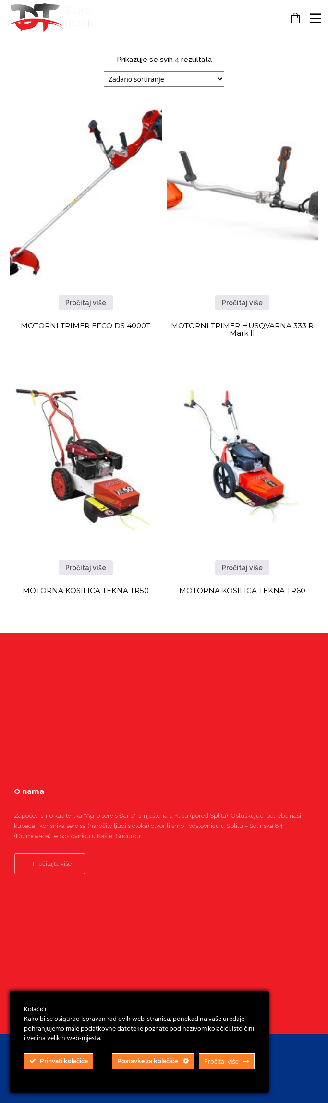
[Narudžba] (164, 79)
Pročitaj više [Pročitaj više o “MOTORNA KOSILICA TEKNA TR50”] (85, 568)
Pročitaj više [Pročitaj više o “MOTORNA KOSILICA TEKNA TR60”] (242, 568)
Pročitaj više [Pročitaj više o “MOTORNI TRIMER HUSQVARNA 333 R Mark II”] (242, 303)
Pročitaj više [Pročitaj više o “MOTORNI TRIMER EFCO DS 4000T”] (85, 303)
